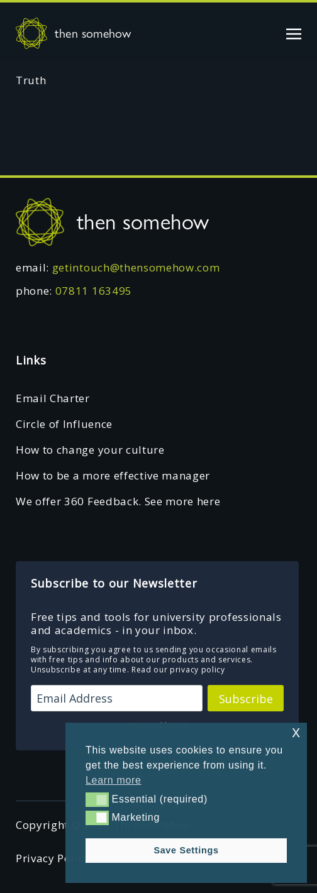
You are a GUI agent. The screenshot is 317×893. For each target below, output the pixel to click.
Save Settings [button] (185, 850)
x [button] (296, 732)
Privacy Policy (53, 858)
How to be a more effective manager (113, 475)
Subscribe (246, 698)
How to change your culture (90, 449)
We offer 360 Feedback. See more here (118, 501)
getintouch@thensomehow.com (136, 267)
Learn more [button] (114, 780)
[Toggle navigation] (293, 33)
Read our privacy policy (178, 669)
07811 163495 (93, 290)
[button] (97, 799)
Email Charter (53, 398)
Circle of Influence (64, 424)
